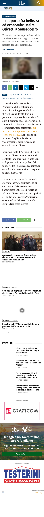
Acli (9, 95)
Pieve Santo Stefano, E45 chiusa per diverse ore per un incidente (27, 350)
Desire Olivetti (17, 95)
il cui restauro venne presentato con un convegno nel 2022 (19, 131)
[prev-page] (3, 332)
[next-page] (7, 332)
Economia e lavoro (9, 16)
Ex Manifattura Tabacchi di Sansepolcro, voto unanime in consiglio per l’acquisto (28, 388)
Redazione (9, 50)
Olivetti (19, 98)
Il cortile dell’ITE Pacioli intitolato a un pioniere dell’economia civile (20, 325)
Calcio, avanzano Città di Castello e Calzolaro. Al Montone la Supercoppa (27, 375)
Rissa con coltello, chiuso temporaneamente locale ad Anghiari (28, 363)
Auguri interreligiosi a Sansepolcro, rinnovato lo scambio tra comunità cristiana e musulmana (19, 257)
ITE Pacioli (28, 95)
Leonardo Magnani (9, 98)
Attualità (6, 251)
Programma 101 (29, 98)
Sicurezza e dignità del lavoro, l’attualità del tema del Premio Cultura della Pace (21, 292)
